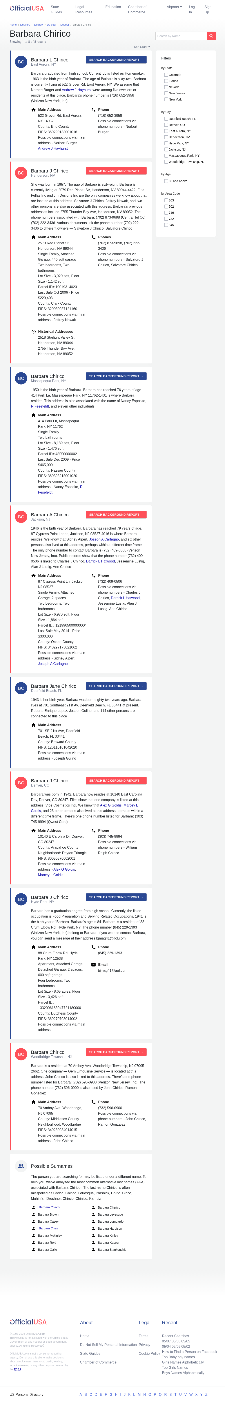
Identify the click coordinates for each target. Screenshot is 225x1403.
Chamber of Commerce (137, 9)
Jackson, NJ (177, 149)
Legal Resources (83, 9)
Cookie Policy (149, 1353)
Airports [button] (173, 7)
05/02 (185, 1346)
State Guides (56, 9)
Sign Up (208, 9)
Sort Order (140, 47)
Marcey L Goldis (50, 875)
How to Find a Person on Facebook (189, 1352)
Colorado (175, 75)
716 (171, 213)
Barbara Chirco (45, 1207)
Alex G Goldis (111, 805)
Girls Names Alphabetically (183, 1362)
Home (84, 1336)
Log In (192, 9)
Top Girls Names (175, 1367)
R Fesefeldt (40, 406)
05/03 (176, 1346)
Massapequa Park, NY (184, 156)
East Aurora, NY (180, 131)
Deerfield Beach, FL (182, 119)
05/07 (166, 1341)
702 (171, 206)
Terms (144, 1336)
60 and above (178, 181)
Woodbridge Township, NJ (186, 162)
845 (171, 225)
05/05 (185, 1341)
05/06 (176, 1341)
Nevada (174, 87)
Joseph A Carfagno (104, 539)
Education (113, 7)
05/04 (166, 1346)
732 (171, 219)
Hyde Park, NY (179, 143)
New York (175, 99)
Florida (173, 81)
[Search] (181, 36)
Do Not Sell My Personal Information (108, 1345)
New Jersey (177, 93)
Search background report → (116, 59)
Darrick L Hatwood (100, 561)
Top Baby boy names (178, 1357)
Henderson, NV (179, 137)
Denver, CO (177, 125)
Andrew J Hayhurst (77, 90)
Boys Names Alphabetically (183, 1373)
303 (171, 200)
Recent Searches (175, 1336)
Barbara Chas (44, 1228)
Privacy (144, 1345)
